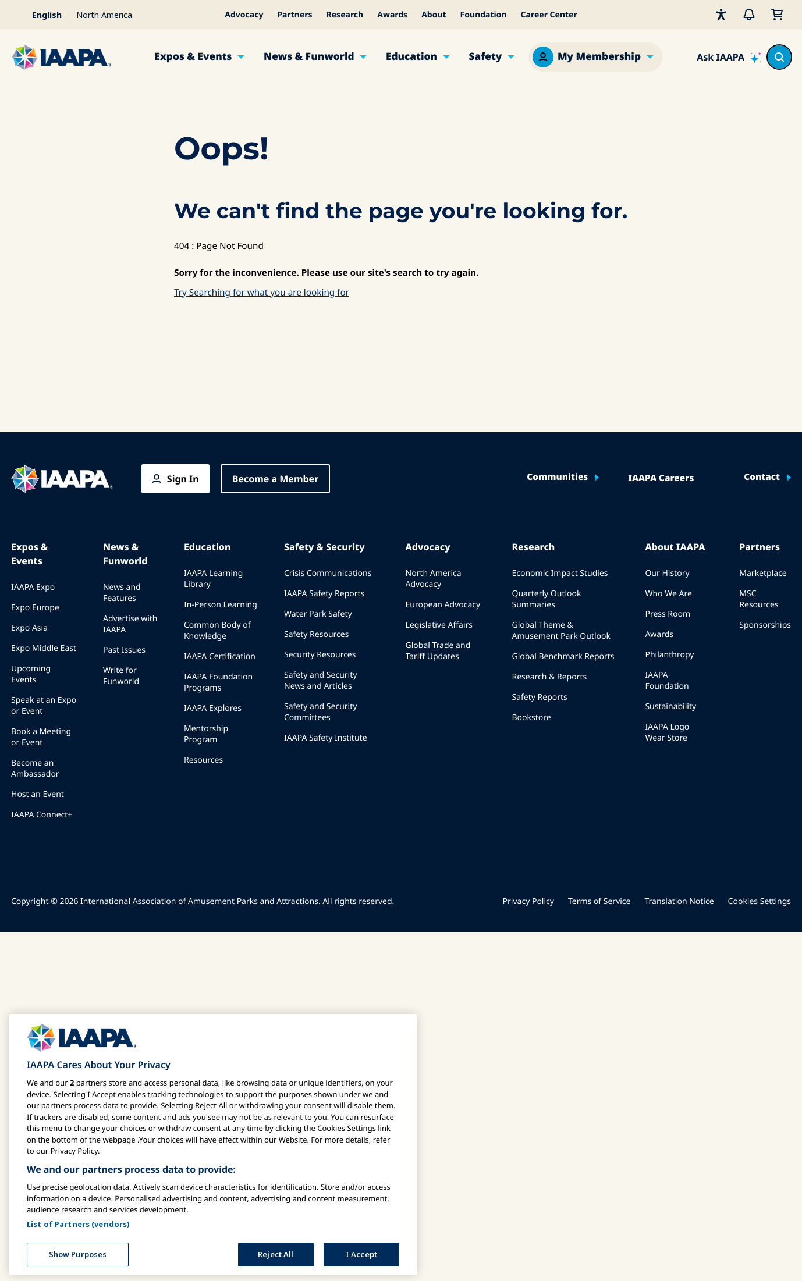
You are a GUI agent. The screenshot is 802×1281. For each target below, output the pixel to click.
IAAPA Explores (213, 708)
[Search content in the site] (779, 57)
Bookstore (531, 717)
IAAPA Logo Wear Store (667, 732)
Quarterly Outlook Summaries (546, 599)
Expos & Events (193, 56)
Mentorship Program (206, 734)
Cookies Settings (759, 901)
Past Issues (124, 650)
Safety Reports (539, 697)
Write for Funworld (121, 676)
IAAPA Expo (33, 587)
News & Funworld (309, 56)
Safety (485, 56)
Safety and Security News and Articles (320, 681)
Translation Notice (679, 901)
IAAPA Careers (661, 478)
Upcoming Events (31, 674)
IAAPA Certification (219, 656)
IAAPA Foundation (667, 681)
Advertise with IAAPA (130, 624)
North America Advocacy (434, 579)
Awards (392, 14)
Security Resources (320, 654)
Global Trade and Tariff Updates (438, 651)
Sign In (183, 478)
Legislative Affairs (439, 625)
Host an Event (37, 794)
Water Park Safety (318, 614)
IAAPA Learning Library (213, 579)
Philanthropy (669, 654)
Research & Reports (549, 676)
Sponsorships (765, 625)
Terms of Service (599, 901)
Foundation (483, 14)
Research (345, 14)
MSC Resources (758, 599)
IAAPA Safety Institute (325, 737)
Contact (762, 477)
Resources (203, 760)
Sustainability (670, 706)
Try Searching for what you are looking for (261, 292)
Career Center (549, 14)
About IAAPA (675, 546)
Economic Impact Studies (560, 573)
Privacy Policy (528, 901)
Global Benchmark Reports (563, 656)
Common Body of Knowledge (217, 631)
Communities (557, 477)
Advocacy (244, 14)
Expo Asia (29, 628)
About (433, 14)
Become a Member (275, 478)
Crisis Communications (327, 573)
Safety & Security (324, 546)
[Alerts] (749, 14)
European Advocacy (443, 604)
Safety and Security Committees (320, 712)
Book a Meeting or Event (41, 737)
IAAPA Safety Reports (324, 593)
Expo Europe (35, 607)
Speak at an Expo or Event (43, 706)
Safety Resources (316, 634)
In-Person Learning (220, 604)
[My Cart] (777, 14)
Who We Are (668, 593)
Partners (294, 14)
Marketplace (762, 573)
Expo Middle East (43, 648)
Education (411, 56)
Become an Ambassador (35, 768)
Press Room (667, 614)
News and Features (122, 593)
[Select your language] (40, 14)
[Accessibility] (721, 14)
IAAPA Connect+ (41, 814)
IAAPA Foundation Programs (218, 682)
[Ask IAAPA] (729, 57)
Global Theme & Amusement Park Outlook (561, 631)
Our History (667, 573)
